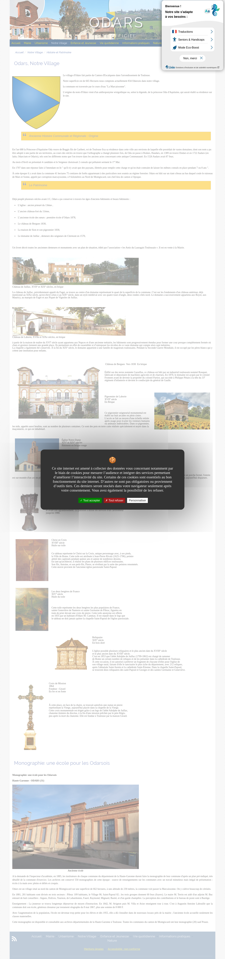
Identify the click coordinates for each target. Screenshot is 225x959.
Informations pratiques (136, 43)
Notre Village (59, 43)
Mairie (27, 43)
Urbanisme (41, 43)
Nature (157, 43)
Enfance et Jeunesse (83, 43)
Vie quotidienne (109, 43)
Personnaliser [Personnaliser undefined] (137, 500)
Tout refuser (114, 500)
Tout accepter (90, 500)
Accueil (15, 43)
